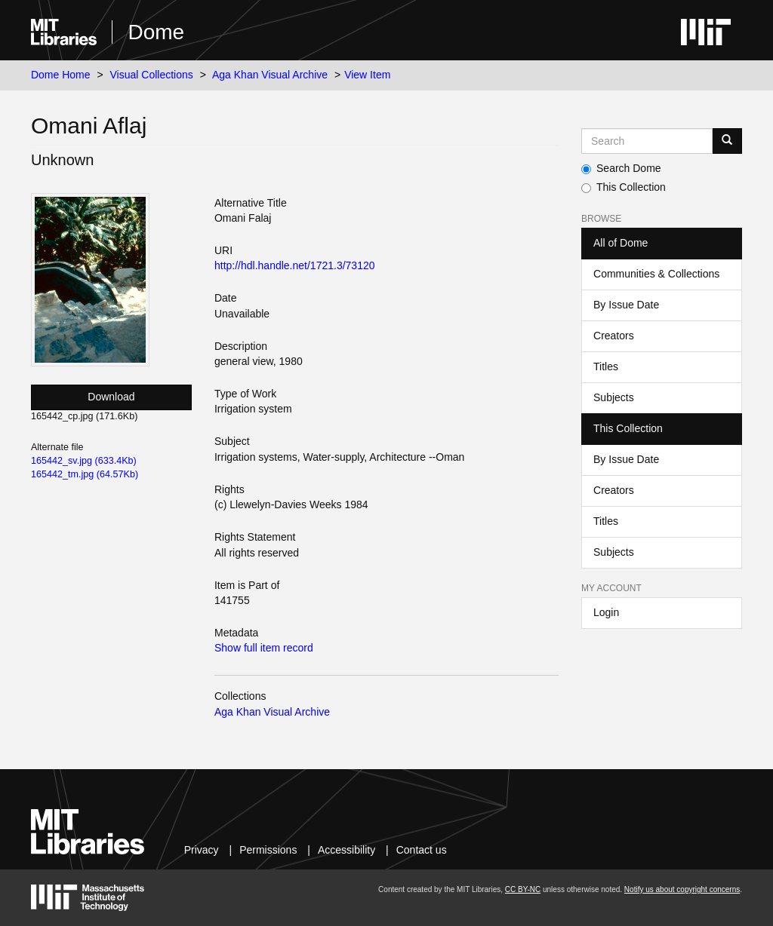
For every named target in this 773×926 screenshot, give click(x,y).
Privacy (201, 850)
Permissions (268, 850)
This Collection (623, 187)
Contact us (421, 850)
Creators (613, 336)
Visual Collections (151, 75)
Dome (156, 32)
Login (606, 612)
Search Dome (621, 168)
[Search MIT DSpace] (647, 141)
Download (111, 397)
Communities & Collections (656, 274)
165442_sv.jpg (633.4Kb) (84, 460)
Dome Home (61, 75)
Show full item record (263, 648)
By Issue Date (626, 305)
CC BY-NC (522, 889)
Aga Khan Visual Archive (270, 75)
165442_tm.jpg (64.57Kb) (84, 474)
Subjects (613, 397)
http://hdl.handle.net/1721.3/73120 (294, 265)
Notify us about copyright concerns (682, 889)
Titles (605, 366)
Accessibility (346, 850)
